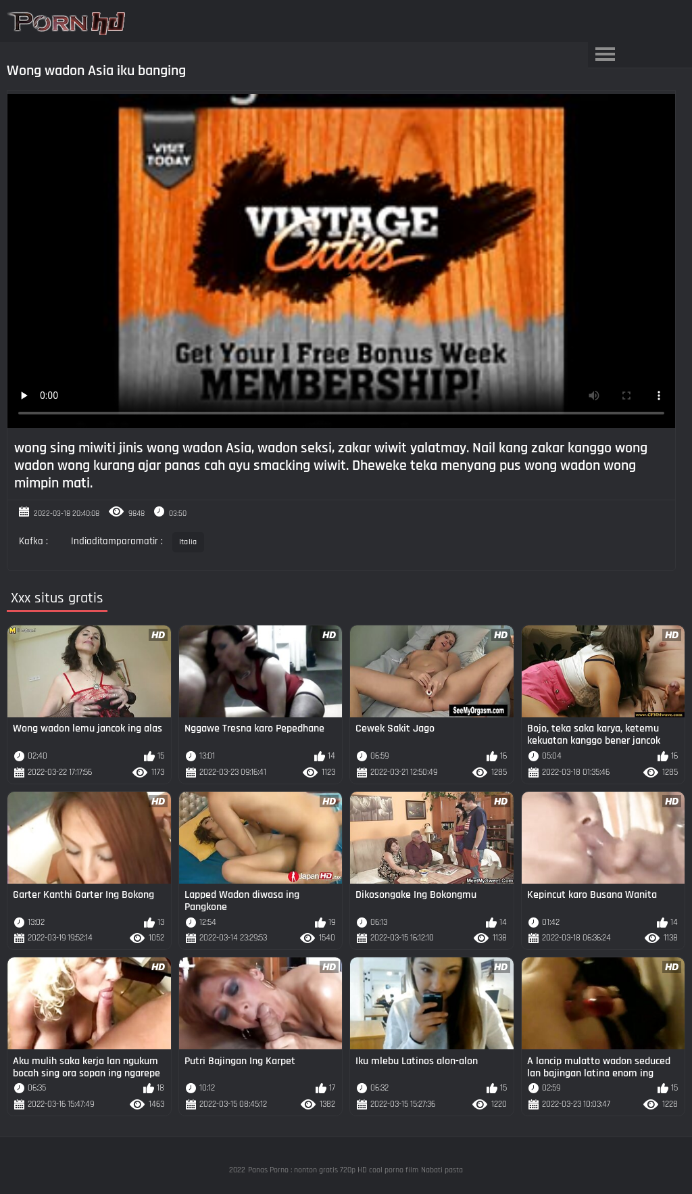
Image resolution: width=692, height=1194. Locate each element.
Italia (188, 542)
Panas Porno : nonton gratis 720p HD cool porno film (333, 1170)
